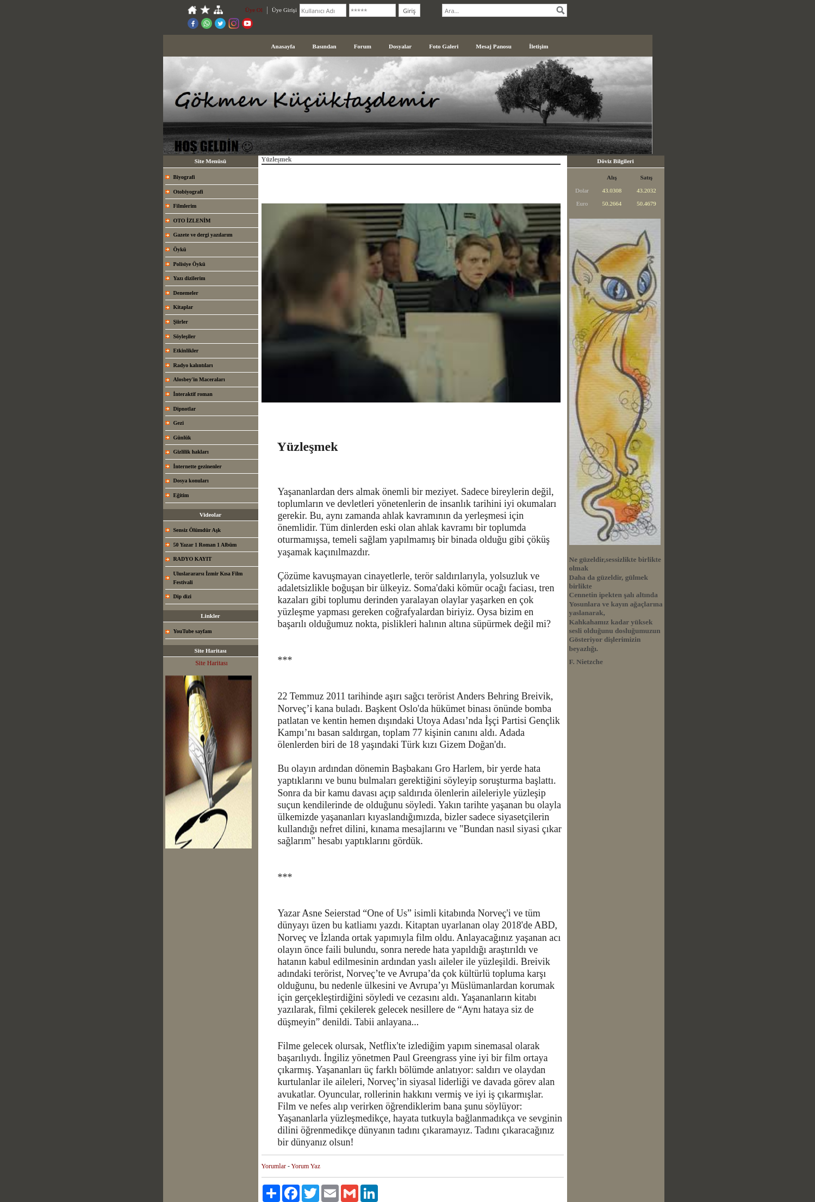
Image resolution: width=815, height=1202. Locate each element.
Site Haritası (211, 663)
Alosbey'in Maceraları (199, 379)
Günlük (182, 438)
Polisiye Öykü (189, 264)
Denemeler (185, 293)
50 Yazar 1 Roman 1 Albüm (205, 545)
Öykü (179, 249)
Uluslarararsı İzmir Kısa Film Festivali (208, 578)
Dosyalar (400, 46)
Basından (325, 46)
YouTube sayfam (192, 631)
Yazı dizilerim (189, 278)
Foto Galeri (443, 46)
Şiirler (180, 322)
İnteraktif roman (193, 394)
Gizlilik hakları (191, 452)
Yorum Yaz (305, 1166)
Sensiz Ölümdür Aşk (197, 530)
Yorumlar (274, 1166)
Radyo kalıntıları (193, 365)
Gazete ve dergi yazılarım (203, 235)
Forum (362, 46)
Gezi (178, 423)
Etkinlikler (186, 351)
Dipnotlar (184, 409)
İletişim (538, 46)
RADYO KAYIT (192, 559)
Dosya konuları (191, 481)
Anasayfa (283, 46)
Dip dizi (182, 596)
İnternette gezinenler (197, 466)
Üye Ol (254, 10)
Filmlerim (185, 206)
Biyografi (184, 177)
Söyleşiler (184, 336)
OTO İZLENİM (192, 221)
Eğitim (181, 495)
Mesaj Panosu (494, 46)
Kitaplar (183, 307)
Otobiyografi (188, 192)
